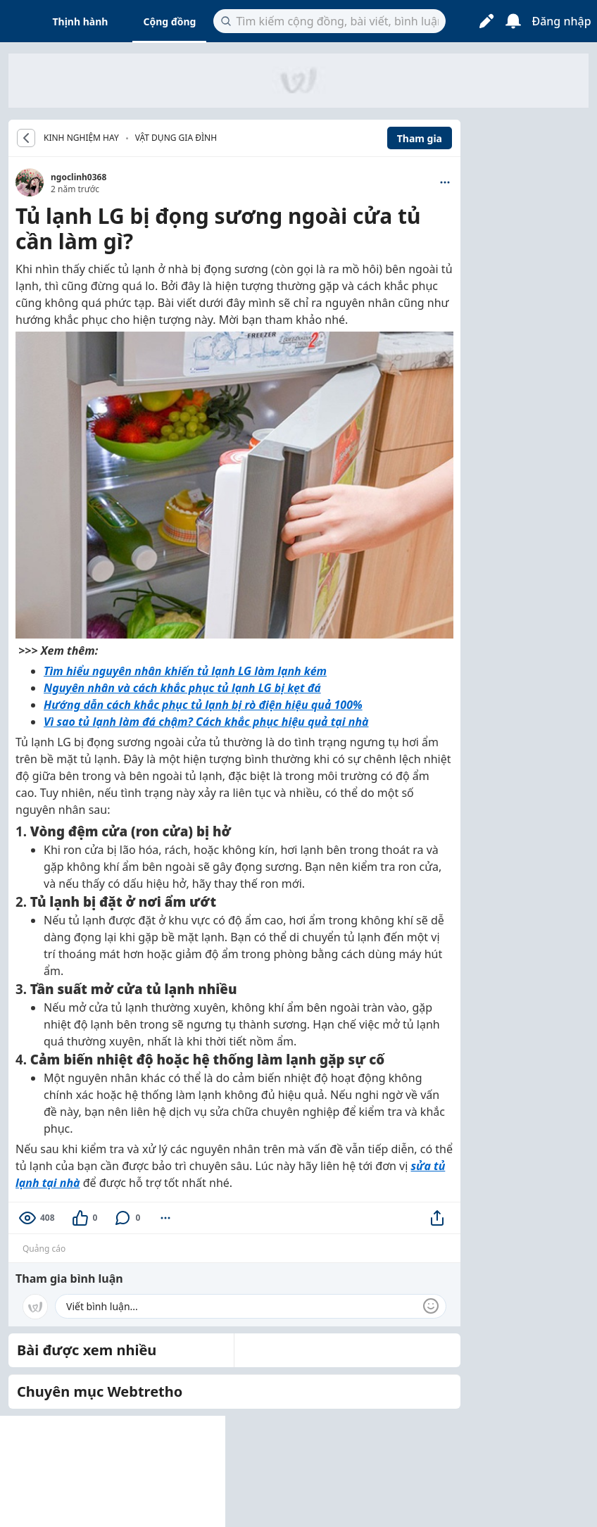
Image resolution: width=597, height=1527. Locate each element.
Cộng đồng (169, 21)
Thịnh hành (80, 21)
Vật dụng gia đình (176, 138)
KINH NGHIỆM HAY (81, 138)
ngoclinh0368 (78, 177)
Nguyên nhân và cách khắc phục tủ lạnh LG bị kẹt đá (182, 688)
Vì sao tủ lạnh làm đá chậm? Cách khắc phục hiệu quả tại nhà (206, 721)
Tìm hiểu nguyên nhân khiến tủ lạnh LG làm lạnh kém (185, 671)
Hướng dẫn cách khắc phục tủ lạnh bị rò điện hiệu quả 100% (203, 704)
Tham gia (419, 138)
